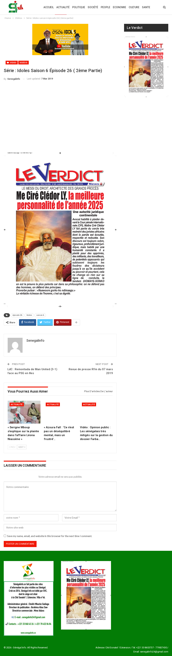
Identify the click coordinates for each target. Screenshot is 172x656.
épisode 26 (17, 315)
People (105, 7)
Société (93, 7)
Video (11, 62)
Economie (119, 7)
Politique (78, 7)
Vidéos (23, 62)
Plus (145, 7)
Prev (12, 447)
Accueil (48, 7)
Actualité (63, 7)
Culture (134, 7)
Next (21, 447)
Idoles (29, 315)
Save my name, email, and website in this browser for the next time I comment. (49, 536)
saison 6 (40, 315)
